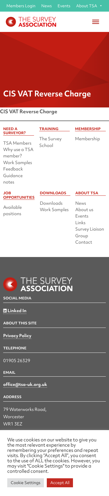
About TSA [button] (89, 6)
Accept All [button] (59, 482)
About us (84, 210)
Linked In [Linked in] (14, 311)
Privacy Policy (17, 336)
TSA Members (17, 143)
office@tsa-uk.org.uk (25, 384)
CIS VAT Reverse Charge (28, 111)
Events (64, 5)
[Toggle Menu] (95, 22)
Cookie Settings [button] (25, 482)
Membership (87, 139)
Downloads (51, 203)
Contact (83, 242)
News (46, 5)
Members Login (20, 5)
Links (80, 223)
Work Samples (17, 163)
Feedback (13, 169)
